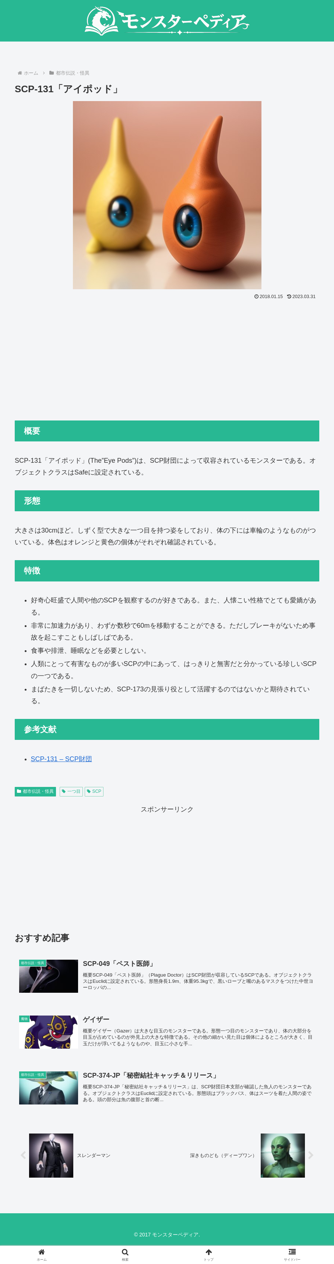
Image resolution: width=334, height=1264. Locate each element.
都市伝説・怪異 (35, 791)
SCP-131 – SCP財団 (61, 759)
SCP (94, 791)
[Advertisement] (167, 356)
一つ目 (71, 791)
